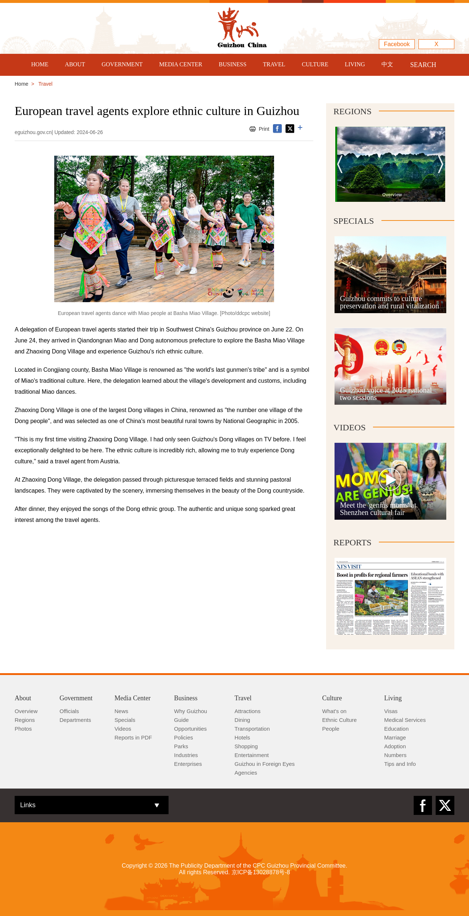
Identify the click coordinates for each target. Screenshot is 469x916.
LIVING (355, 64)
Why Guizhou (190, 711)
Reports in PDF (133, 737)
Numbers (395, 755)
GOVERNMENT (122, 64)
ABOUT (75, 64)
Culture (332, 698)
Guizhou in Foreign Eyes (264, 764)
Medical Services (405, 720)
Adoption (395, 746)
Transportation (252, 729)
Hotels (242, 737)
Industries (186, 755)
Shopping (246, 746)
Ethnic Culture (339, 720)
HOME (39, 64)
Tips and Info (400, 764)
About (23, 698)
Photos (23, 729)
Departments (75, 720)
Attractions (247, 711)
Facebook (397, 44)
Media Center (133, 698)
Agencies (245, 772)
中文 (387, 64)
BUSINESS (233, 64)
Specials (353, 221)
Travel (242, 698)
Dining (242, 720)
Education (396, 729)
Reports (352, 542)
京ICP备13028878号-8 (261, 872)
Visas (391, 711)
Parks (181, 746)
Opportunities (190, 729)
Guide (181, 720)
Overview (26, 711)
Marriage (395, 737)
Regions (352, 111)
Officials (69, 711)
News (122, 711)
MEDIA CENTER (180, 64)
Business (185, 698)
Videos (349, 427)
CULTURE (315, 64)
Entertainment (251, 755)
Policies (183, 737)
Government (76, 698)
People (330, 729)
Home (21, 84)
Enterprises (188, 764)
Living (393, 698)
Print (264, 129)
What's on (334, 711)
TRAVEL (274, 64)
